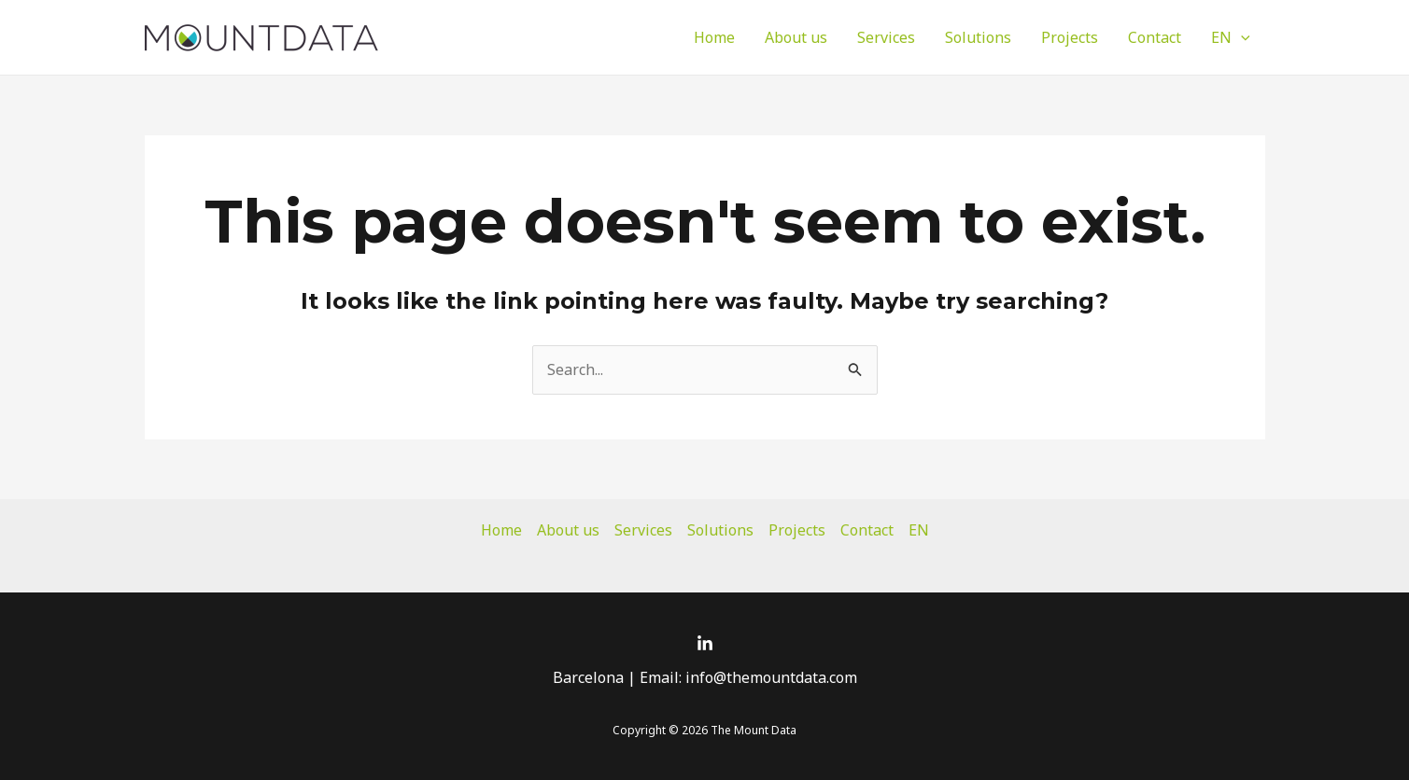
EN (1230, 37)
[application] (1241, 37)
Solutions (978, 37)
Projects (1069, 37)
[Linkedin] (705, 643)
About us (796, 37)
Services (886, 37)
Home (714, 37)
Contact (1154, 37)
